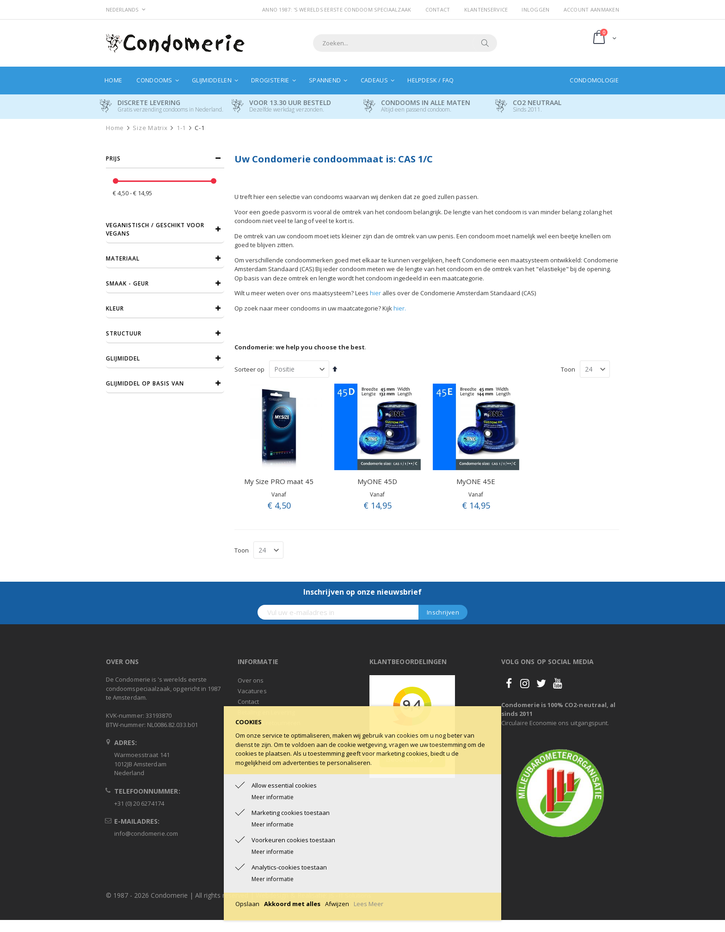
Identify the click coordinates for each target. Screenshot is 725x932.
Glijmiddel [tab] (123, 358)
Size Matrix (150, 128)
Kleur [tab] (115, 308)
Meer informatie (273, 797)
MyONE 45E (475, 481)
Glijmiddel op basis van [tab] (145, 383)
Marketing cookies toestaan (291, 812)
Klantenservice (486, 9)
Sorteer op (249, 369)
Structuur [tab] (123, 333)
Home (115, 127)
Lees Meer (368, 904)
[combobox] (405, 43)
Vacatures (252, 691)
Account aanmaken (591, 9)
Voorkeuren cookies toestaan (293, 840)
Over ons (251, 680)
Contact (437, 9)
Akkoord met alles (292, 904)
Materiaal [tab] (123, 258)
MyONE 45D (377, 481)
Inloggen (535, 9)
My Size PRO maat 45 (278, 481)
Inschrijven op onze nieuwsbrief (362, 592)
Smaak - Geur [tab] (127, 283)
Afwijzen (337, 904)
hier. (399, 308)
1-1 (181, 128)
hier (375, 293)
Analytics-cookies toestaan (289, 867)
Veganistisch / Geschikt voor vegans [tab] (155, 229)
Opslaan (247, 904)
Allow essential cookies (284, 785)
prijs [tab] (113, 158)
